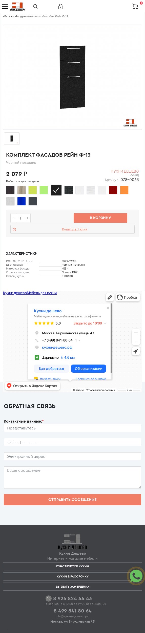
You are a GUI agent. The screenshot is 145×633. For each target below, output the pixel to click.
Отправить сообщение (72, 499)
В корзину (100, 217)
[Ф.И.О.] (72, 428)
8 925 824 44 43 (72, 598)
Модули (21, 16)
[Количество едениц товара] (20, 218)
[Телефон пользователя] (72, 442)
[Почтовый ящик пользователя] (72, 456)
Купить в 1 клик (74, 229)
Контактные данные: (24, 421)
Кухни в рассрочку (73, 576)
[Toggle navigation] (5, 6)
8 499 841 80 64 (73, 610)
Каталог (9, 16)
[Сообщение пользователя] (72, 477)
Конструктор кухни (72, 566)
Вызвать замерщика (72, 586)
